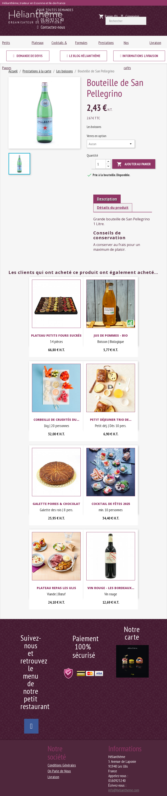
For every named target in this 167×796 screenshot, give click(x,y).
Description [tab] (107, 199)
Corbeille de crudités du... (56, 420)
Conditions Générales (62, 765)
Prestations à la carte (106, 44)
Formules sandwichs (81, 44)
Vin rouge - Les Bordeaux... (110, 588)
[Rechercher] (125, 21)
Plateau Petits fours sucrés (56, 335)
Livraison (155, 42)
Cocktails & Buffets (59, 44)
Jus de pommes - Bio (111, 335)
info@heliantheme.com (123, 790)
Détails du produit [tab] (113, 207)
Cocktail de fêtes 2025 (111, 504)
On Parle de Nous (59, 770)
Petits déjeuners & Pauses (10, 44)
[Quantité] (100, 164)
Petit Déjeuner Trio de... (110, 420)
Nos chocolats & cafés (132, 44)
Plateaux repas (37, 44)
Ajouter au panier (134, 164)
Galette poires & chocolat (56, 504)
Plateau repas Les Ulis (56, 588)
